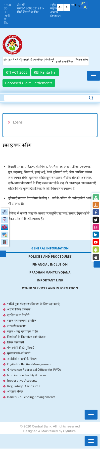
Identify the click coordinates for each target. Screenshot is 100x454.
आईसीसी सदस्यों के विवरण (22, 358)
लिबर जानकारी (15, 342)
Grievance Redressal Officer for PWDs (34, 369)
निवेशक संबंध (81, 60)
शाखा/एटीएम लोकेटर (33, 60)
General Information (50, 248)
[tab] (50, 122)
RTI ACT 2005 (16, 72)
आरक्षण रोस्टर (15, 391)
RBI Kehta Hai (45, 72)
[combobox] (84, 5)
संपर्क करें (49, 60)
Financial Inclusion (50, 264)
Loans (18, 122)
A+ (60, 7)
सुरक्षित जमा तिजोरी (18, 315)
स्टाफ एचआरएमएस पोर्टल (21, 320)
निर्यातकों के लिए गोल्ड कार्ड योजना (26, 336)
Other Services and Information (50, 288)
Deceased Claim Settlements (28, 83)
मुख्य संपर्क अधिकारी (18, 353)
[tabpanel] (50, 350)
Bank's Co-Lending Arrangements (31, 396)
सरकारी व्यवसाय (16, 326)
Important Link (50, 280)
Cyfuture (69, 431)
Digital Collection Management (29, 364)
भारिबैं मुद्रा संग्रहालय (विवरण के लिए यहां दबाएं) (33, 304)
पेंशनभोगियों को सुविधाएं (20, 347)
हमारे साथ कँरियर (64, 62)
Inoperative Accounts (22, 380)
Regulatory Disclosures (23, 386)
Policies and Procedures (50, 256)
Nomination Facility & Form (26, 375)
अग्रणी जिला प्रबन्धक (18, 309)
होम (5, 60)
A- (67, 7)
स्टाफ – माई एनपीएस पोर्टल (22, 331)
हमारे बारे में (15, 60)
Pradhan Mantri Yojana (49, 272)
